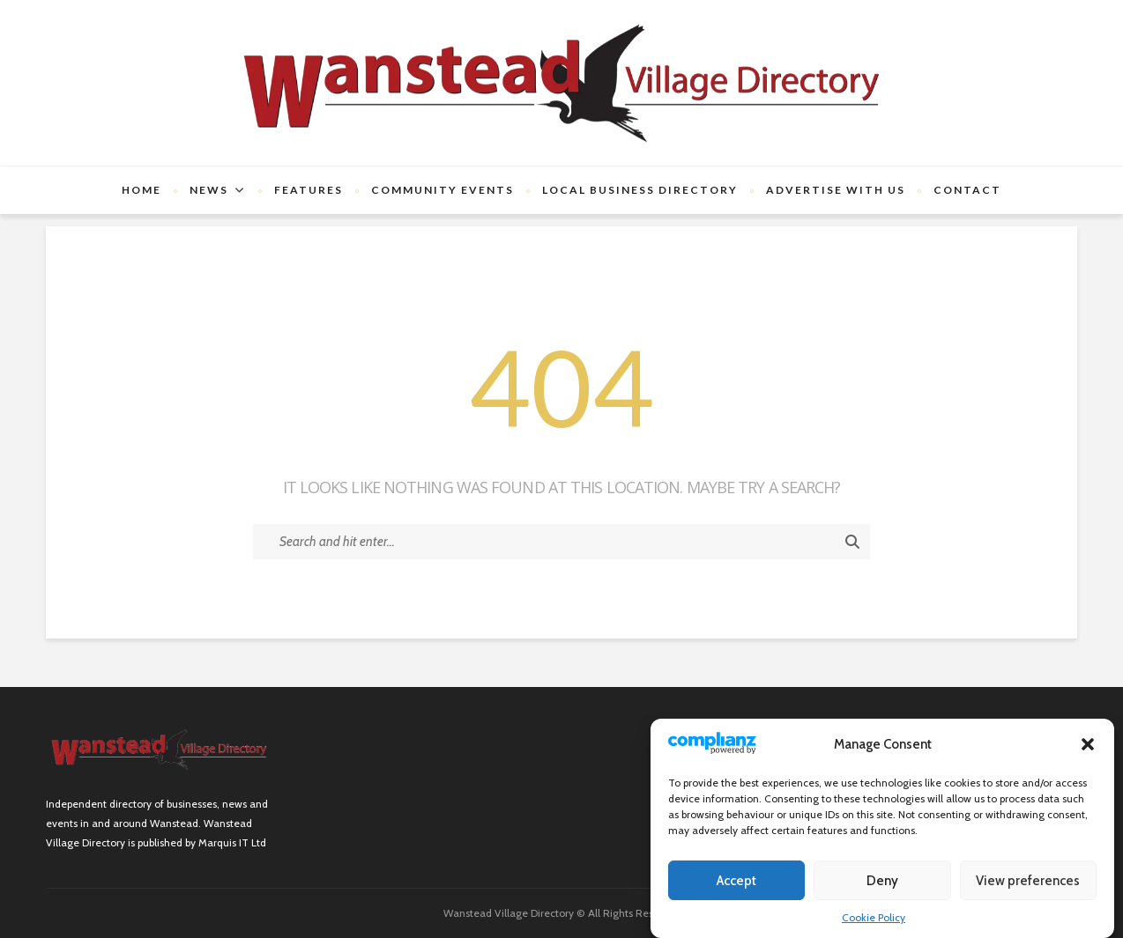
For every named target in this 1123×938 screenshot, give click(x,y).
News (209, 189)
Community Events (442, 189)
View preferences (1028, 881)
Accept (736, 881)
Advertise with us (835, 189)
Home (141, 189)
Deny (882, 881)
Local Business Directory (640, 189)
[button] (1088, 744)
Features (308, 189)
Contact (967, 189)
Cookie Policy (873, 917)
